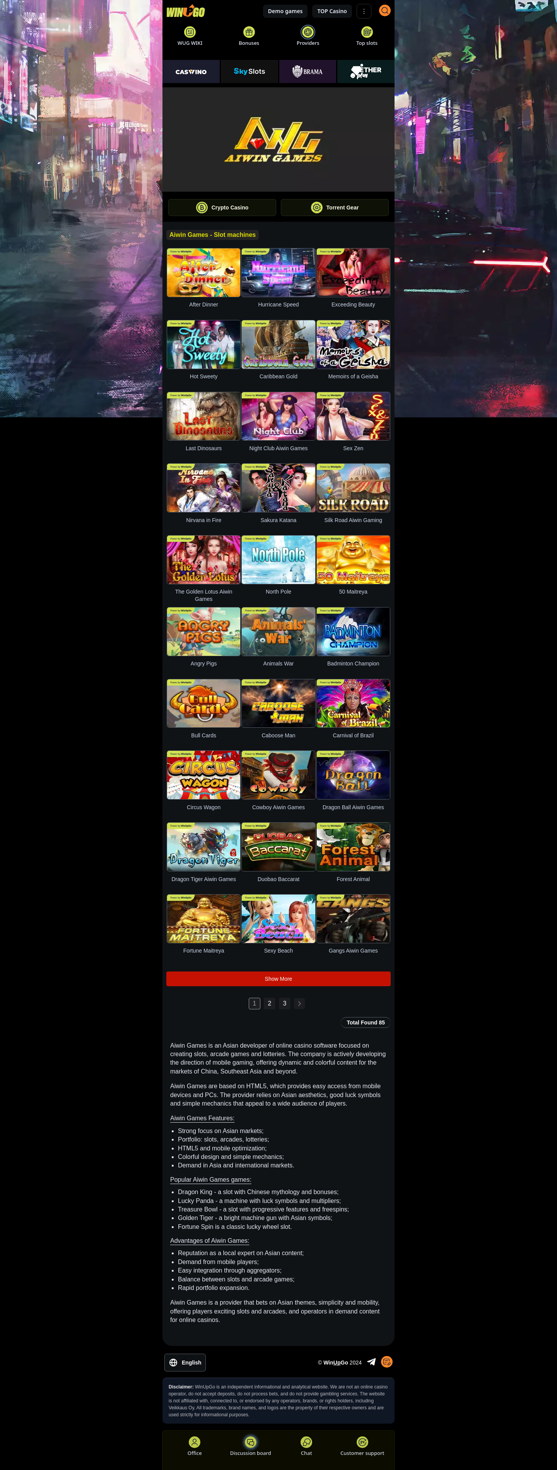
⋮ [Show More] (364, 11)
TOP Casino (332, 11)
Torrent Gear (335, 207)
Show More (278, 979)
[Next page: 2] (299, 1003)
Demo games (285, 11)
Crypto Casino (222, 207)
